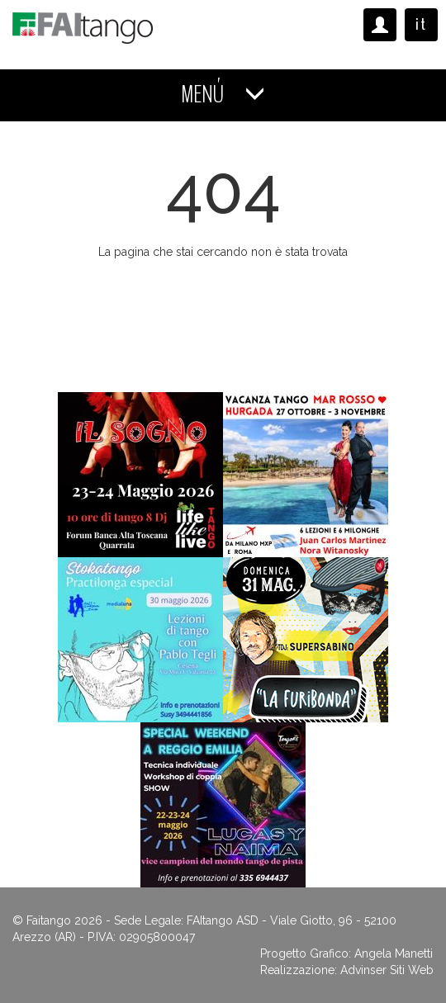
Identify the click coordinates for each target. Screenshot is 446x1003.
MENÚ (223, 94)
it (421, 24)
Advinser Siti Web (387, 970)
